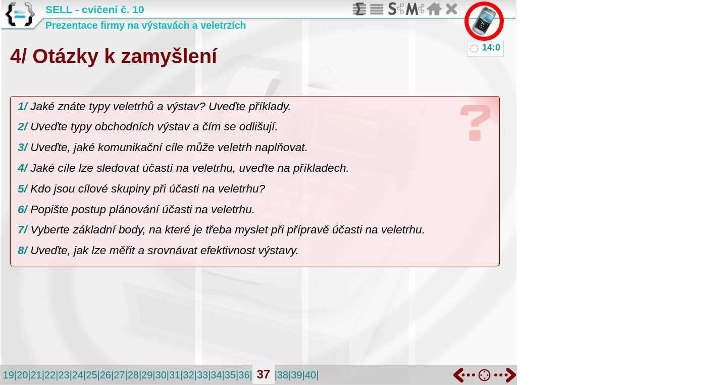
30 (161, 374)
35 (230, 374)
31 (174, 374)
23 (63, 374)
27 (119, 374)
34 (216, 374)
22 (50, 374)
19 (8, 374)
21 (35, 374)
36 (243, 374)
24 (77, 374)
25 (91, 374)
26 (105, 374)
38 (282, 374)
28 (133, 374)
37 (263, 374)
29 (146, 374)
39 (296, 374)
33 (202, 374)
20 (22, 374)
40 (310, 374)
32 (188, 374)
